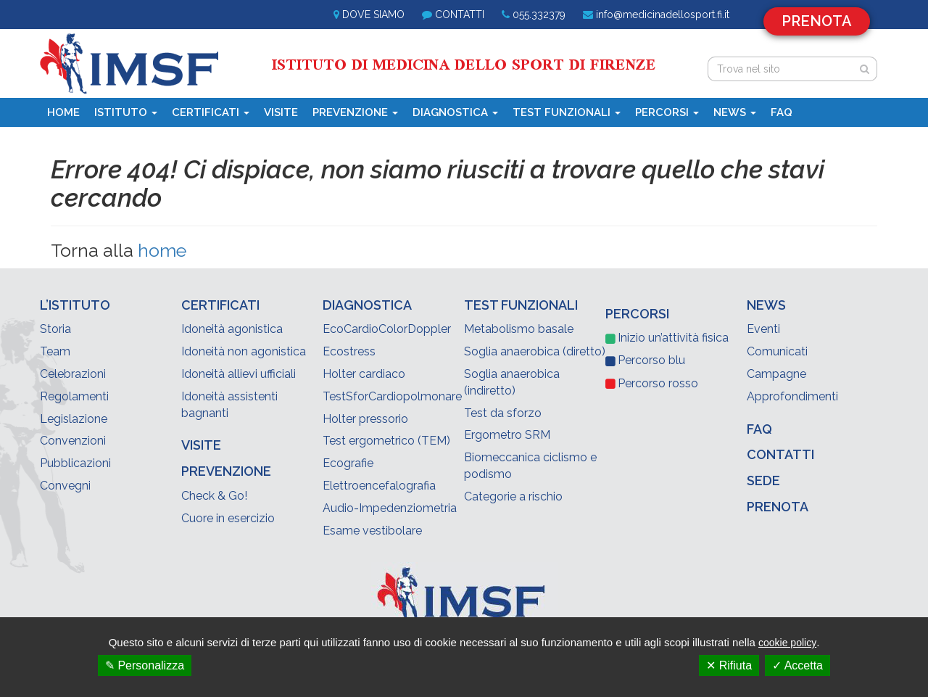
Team (55, 351)
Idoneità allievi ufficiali (238, 374)
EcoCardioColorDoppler (387, 329)
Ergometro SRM (507, 435)
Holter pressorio (365, 419)
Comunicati (777, 351)
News (734, 112)
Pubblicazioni (75, 463)
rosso (658, 383)
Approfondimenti (792, 396)
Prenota (817, 21)
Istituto (125, 112)
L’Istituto (75, 305)
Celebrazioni (73, 374)
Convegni (65, 485)
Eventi (763, 329)
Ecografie (348, 463)
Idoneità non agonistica (243, 351)
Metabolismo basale (518, 329)
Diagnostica (455, 112)
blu (651, 360)
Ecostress (349, 351)
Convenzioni (73, 441)
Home (63, 112)
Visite (281, 112)
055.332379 (539, 14)
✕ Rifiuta (729, 665)
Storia (55, 329)
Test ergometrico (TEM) (386, 441)
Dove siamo (373, 14)
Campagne (776, 374)
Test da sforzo (503, 413)
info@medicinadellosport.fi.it (662, 14)
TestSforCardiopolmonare (392, 396)
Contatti (459, 14)
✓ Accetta (797, 665)
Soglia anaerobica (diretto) (534, 351)
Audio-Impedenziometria (390, 508)
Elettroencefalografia (379, 485)
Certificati (210, 112)
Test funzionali (567, 112)
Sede (763, 480)
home (162, 250)
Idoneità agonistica (232, 329)
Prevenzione (355, 112)
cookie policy (787, 642)
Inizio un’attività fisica (673, 338)
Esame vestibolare (372, 530)
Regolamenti (74, 396)
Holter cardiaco (364, 374)
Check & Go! (214, 496)
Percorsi (667, 112)
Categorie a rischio (513, 496)
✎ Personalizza (144, 665)
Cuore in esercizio (228, 518)
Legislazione (73, 419)
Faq (781, 112)
